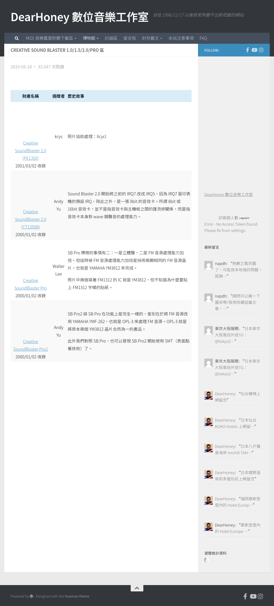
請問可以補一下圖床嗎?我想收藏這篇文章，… (237, 302)
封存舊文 (150, 38)
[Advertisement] (236, 126)
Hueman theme (77, 596)
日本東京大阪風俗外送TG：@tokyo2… (237, 334)
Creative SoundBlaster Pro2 (30, 341)
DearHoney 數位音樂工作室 (80, 16)
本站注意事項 (181, 38)
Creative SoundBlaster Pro (30, 280)
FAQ (203, 38)
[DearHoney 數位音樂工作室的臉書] (247, 49)
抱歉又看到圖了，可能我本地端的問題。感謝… (238, 269)
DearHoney (225, 393)
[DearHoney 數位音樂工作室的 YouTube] (254, 49)
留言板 (129, 38)
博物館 (89, 38)
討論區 (111, 38)
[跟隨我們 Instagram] (260, 49)
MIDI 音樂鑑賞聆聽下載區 (49, 38)
